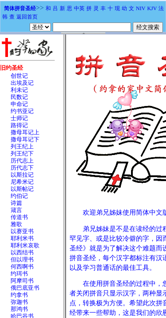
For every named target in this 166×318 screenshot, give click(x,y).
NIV (140, 8)
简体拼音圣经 (20, 8)
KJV (152, 8)
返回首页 (27, 17)
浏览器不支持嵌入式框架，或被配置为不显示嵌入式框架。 (83, 176)
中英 (79, 8)
